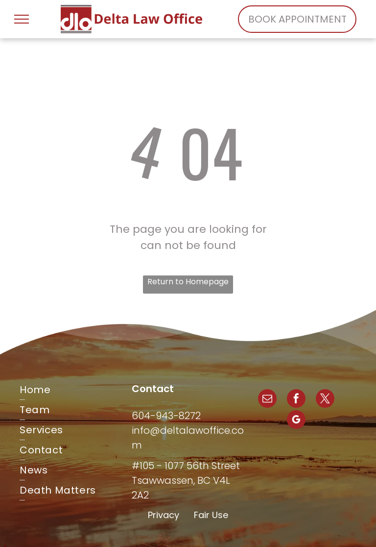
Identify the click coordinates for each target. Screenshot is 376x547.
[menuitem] (76, 390)
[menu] (21, 19)
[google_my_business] (296, 420)
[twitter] (325, 399)
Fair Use (211, 515)
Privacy (163, 515)
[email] (267, 399)
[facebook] (296, 399)
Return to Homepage (188, 281)
